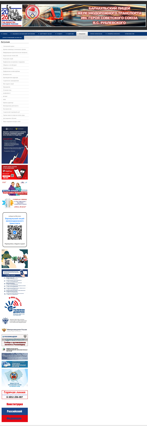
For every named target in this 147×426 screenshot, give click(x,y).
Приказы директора (8, 102)
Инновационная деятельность (11, 105)
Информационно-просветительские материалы (15, 52)
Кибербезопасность (8, 68)
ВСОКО (5, 96)
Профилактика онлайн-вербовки (11, 71)
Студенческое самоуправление (11, 80)
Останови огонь (7, 90)
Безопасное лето (7, 74)
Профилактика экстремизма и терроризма (14, 62)
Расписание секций (8, 58)
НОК (4, 99)
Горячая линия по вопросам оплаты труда (14, 115)
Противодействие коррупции (10, 77)
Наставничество (7, 109)
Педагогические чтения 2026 (10, 55)
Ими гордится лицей (8, 84)
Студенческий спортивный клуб (11, 112)
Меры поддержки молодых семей (11, 121)
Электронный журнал (8, 46)
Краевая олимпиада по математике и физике (14, 49)
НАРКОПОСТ (7, 93)
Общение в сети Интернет (10, 65)
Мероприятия (6, 87)
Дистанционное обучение (9, 118)
